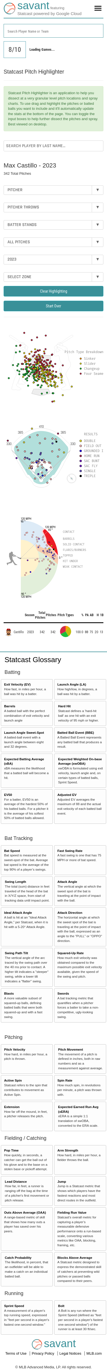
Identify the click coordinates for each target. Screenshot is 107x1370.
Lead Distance (16, 1181)
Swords (63, 993)
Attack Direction (69, 912)
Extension (12, 1107)
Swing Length (15, 881)
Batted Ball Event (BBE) (75, 732)
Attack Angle (67, 881)
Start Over (53, 306)
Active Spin (13, 1080)
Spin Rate (64, 1080)
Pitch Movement (70, 1049)
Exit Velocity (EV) (17, 684)
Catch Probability (18, 1257)
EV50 (8, 794)
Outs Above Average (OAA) (25, 1212)
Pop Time (11, 1150)
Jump (61, 1181)
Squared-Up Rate (70, 953)
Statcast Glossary (32, 659)
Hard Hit (64, 706)
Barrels (9, 706)
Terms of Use (16, 1353)
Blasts (9, 993)
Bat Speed (12, 850)
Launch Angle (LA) (71, 684)
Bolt (61, 1306)
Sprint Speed (14, 1306)
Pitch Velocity (14, 1049)
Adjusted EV (66, 794)
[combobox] (53, 31)
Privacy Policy (43, 1353)
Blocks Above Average (74, 1257)
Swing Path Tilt (16, 953)
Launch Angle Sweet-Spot (24, 732)
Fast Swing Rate (69, 850)
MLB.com (94, 1353)
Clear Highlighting (53, 291)
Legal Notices (70, 1353)
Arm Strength (67, 1150)
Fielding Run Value (71, 1212)
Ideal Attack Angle (18, 912)
